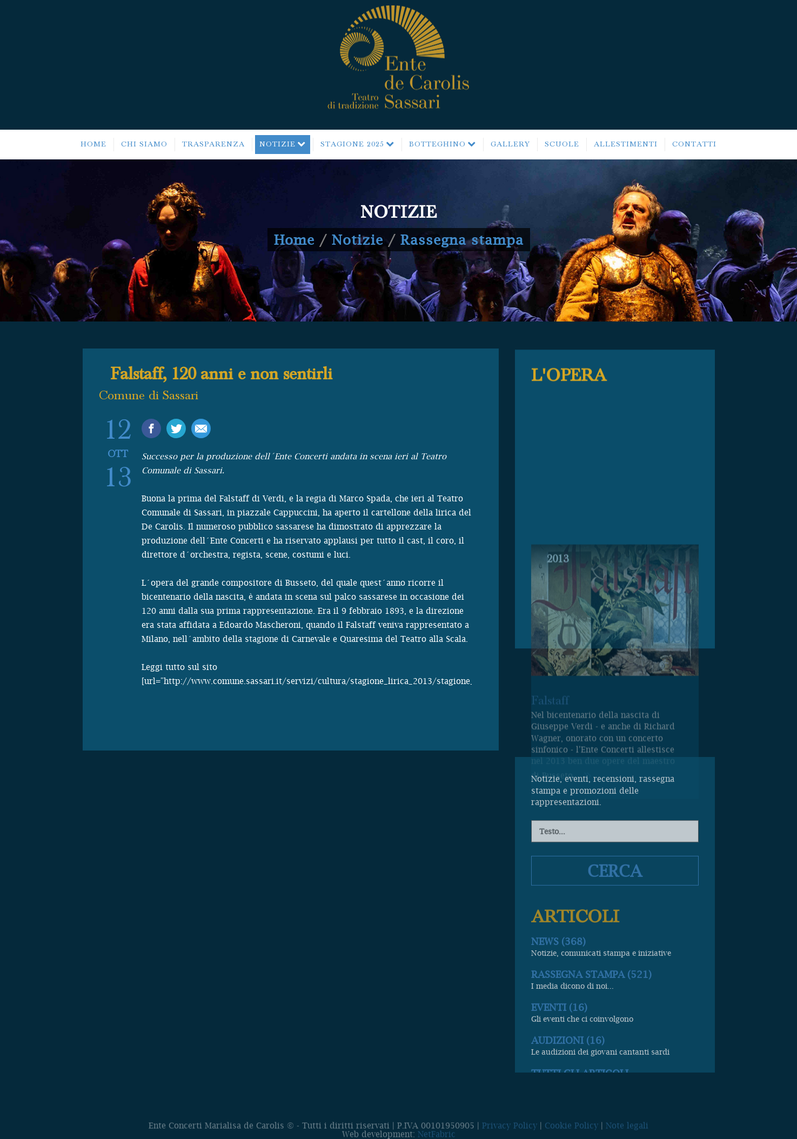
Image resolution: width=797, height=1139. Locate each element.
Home (294, 239)
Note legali (627, 1131)
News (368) (558, 1028)
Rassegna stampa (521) (591, 1061)
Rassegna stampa (462, 239)
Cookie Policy (571, 1131)
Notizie (357, 239)
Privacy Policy (509, 1131)
